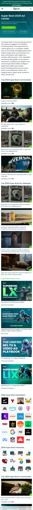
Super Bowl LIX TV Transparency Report (13, 385)
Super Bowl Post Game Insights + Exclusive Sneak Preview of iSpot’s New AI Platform (16, 330)
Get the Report (16, 5)
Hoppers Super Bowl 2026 (9, 101)
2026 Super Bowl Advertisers (13, 395)
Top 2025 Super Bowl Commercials (16, 476)
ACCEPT (24, 508)
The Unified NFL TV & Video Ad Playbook (13, 358)
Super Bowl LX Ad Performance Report (12, 302)
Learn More (4, 334)
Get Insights (23, 31)
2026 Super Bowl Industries (12, 447)
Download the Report (7, 305)
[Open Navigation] (2, 8)
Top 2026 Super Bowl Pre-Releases (16, 183)
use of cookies (17, 508)
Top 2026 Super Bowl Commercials (16, 80)
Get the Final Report (8, 27)
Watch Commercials (9, 31)
